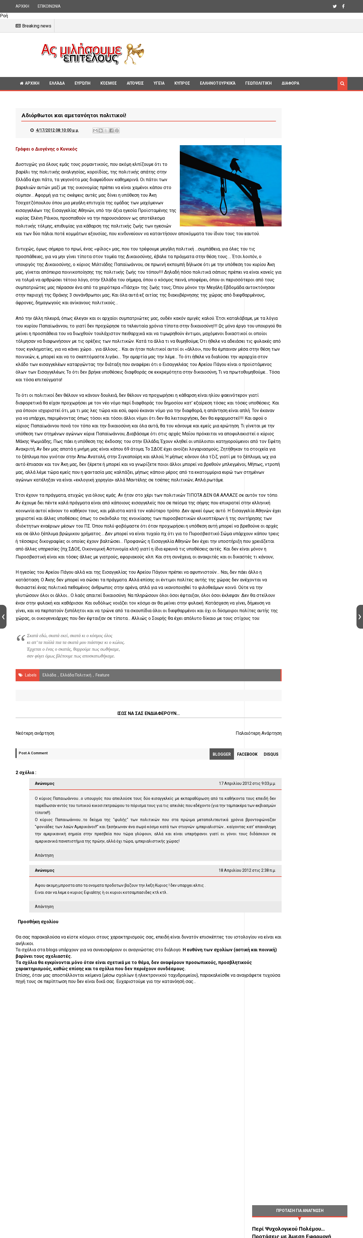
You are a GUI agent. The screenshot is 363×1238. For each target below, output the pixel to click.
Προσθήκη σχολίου (38, 1029)
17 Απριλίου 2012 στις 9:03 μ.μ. (202, 884)
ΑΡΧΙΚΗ (22, 6)
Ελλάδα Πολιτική (75, 776)
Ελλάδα (57, 83)
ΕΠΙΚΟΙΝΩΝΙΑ (49, 6)
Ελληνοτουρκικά (217, 83)
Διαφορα (290, 83)
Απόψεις (135, 83)
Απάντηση (44, 963)
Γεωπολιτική (258, 83)
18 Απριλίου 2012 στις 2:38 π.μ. (202, 978)
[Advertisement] (248, 53)
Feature (102, 776)
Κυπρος (182, 83)
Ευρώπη (82, 83)
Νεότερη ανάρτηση (35, 834)
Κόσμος (108, 83)
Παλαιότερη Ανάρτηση (214, 834)
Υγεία (159, 83)
